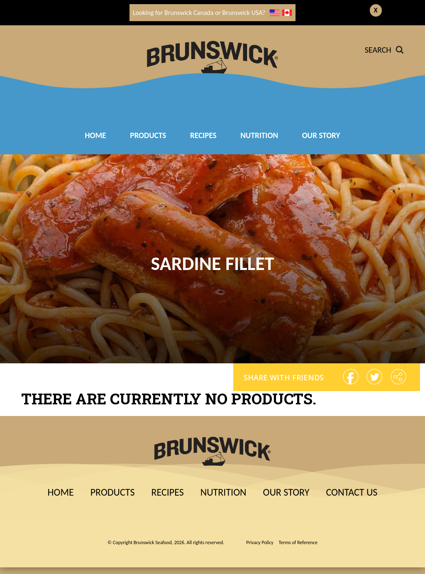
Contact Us (351, 492)
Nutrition (259, 135)
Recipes (167, 492)
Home (95, 135)
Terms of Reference (298, 542)
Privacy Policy (260, 542)
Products (148, 135)
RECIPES (203, 135)
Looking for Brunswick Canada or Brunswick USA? (213, 12)
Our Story (321, 135)
